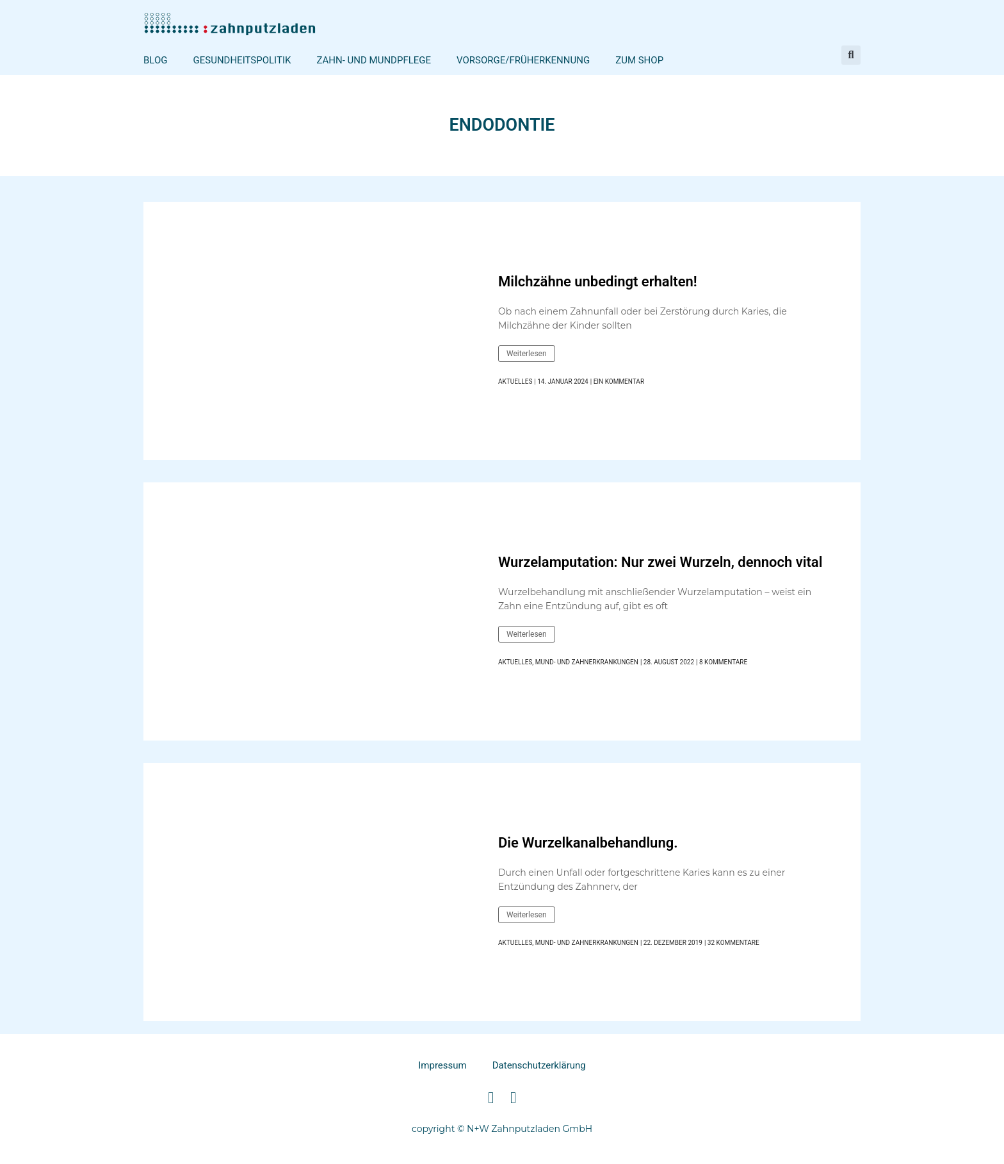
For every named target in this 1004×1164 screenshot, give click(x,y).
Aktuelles (515, 381)
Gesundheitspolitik (242, 60)
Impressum (442, 1065)
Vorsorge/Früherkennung (523, 60)
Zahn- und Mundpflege (373, 60)
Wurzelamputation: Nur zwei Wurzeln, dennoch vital (660, 562)
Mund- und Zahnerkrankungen (586, 662)
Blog (155, 60)
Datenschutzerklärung (539, 1065)
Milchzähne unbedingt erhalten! (597, 282)
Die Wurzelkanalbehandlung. (587, 843)
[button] (851, 55)
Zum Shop (639, 60)
